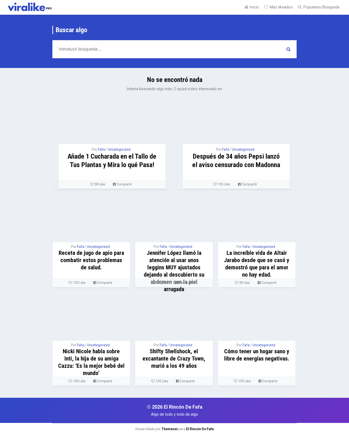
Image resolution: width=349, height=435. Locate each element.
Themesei (169, 429)
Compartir (122, 184)
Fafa (101, 149)
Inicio (251, 7)
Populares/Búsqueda (318, 7)
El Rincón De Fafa (200, 429)
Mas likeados (278, 7)
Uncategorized (119, 149)
